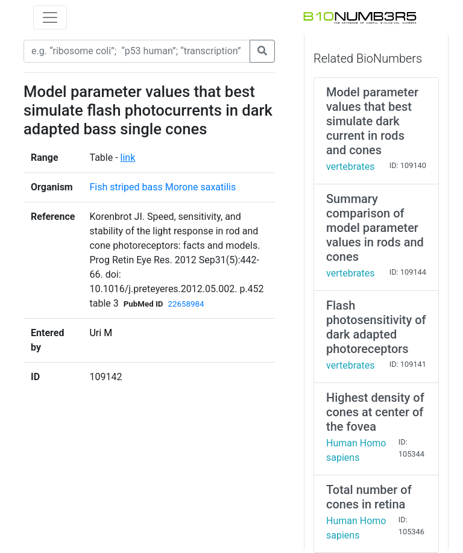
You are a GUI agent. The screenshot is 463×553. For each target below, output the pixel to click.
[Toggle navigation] (50, 17)
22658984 (186, 303)
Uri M (100, 333)
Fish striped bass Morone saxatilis (162, 187)
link (128, 157)
